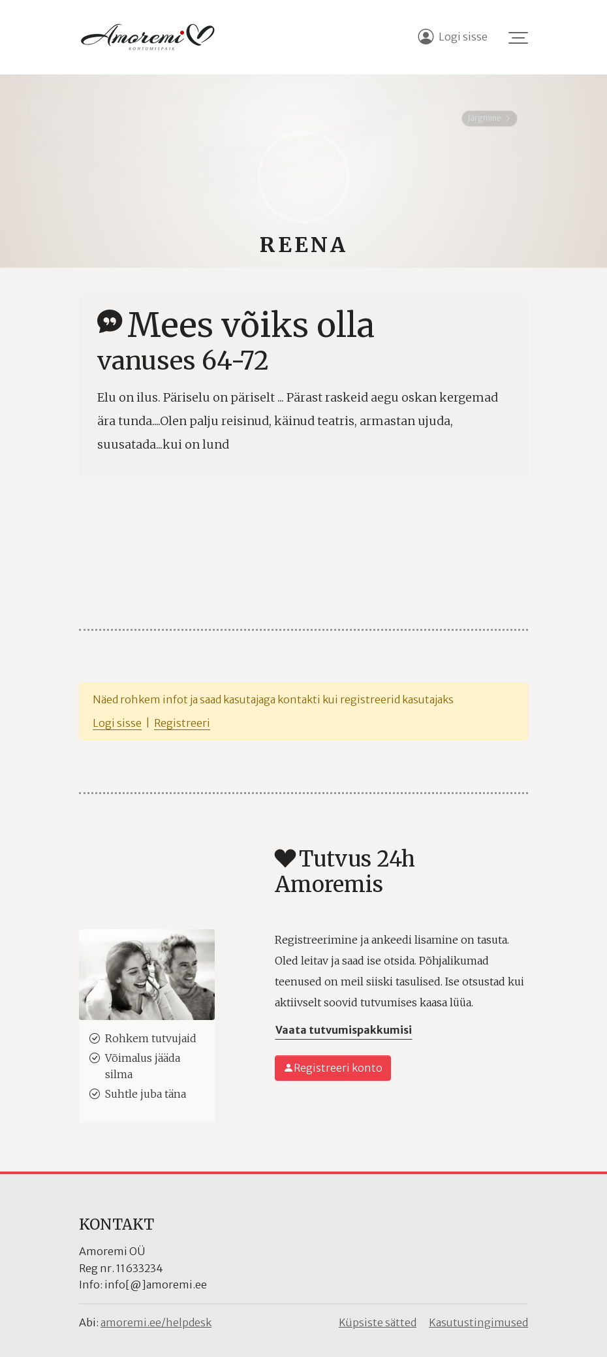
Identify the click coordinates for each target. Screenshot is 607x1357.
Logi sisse (117, 722)
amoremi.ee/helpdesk (156, 1322)
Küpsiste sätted (377, 1322)
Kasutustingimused (478, 1322)
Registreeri (182, 722)
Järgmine (489, 118)
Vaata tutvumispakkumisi (343, 1029)
